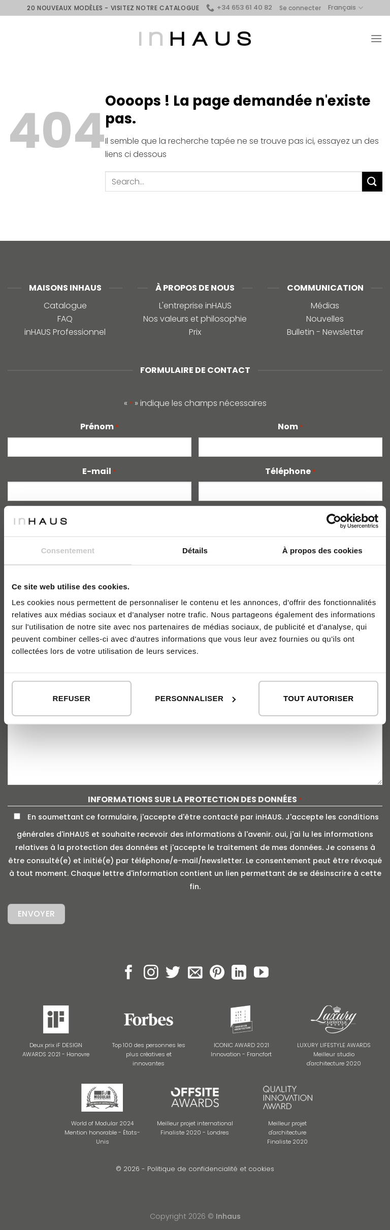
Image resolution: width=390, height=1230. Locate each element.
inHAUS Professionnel (65, 332)
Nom (290, 427)
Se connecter (300, 8)
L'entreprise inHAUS (195, 305)
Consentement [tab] (67, 550)
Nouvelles (325, 319)
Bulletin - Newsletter (325, 332)
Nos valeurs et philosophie (195, 319)
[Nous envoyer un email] (195, 973)
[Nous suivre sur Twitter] (173, 973)
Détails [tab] (195, 550)
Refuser (71, 698)
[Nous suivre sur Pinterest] (217, 973)
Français (345, 8)
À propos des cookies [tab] (322, 550)
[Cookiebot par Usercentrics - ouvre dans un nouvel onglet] (333, 520)
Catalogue (65, 305)
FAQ (65, 319)
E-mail (99, 471)
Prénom (99, 427)
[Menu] (376, 38)
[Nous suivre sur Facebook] (128, 973)
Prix (195, 332)
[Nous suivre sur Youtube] (261, 973)
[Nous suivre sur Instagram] (151, 973)
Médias (325, 305)
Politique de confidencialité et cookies (210, 1168)
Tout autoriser (318, 698)
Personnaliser (195, 698)
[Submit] (372, 182)
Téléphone (290, 471)
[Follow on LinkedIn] (239, 973)
